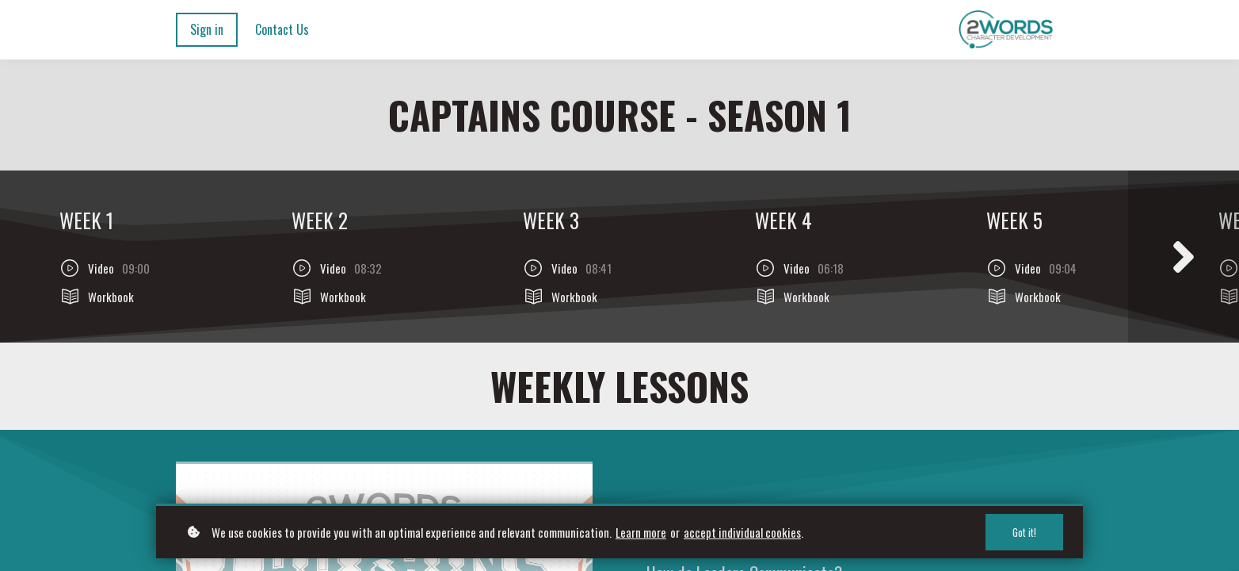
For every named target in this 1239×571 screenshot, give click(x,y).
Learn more (641, 532)
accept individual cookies (742, 532)
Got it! (1024, 532)
